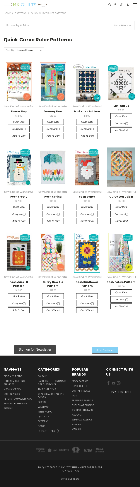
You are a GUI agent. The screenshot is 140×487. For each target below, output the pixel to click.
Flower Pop (19, 111)
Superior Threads (82, 410)
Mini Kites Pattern (87, 111)
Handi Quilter (80, 386)
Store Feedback (105, 350)
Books (41, 426)
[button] (69, 25)
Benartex (77, 424)
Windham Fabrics (82, 419)
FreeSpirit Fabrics (82, 400)
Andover (77, 414)
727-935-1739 (121, 392)
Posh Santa (87, 196)
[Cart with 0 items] (128, 4)
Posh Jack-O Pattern (19, 284)
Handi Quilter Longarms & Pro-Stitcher (52, 382)
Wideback (43, 406)
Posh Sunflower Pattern (87, 284)
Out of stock (87, 221)
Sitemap (8, 408)
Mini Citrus (121, 106)
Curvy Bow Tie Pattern (53, 284)
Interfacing (45, 411)
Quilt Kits (43, 416)
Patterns (43, 421)
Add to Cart (18, 135)
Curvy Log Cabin (121, 196)
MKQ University (12, 389)
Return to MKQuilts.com (18, 398)
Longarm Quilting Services (14, 382)
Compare (18, 128)
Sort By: (10, 50)
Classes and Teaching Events (51, 395)
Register (22, 403)
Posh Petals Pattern (121, 282)
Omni (75, 395)
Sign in (8, 403)
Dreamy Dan (53, 111)
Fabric (42, 402)
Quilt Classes (12, 394)
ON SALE (42, 376)
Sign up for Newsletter (35, 349)
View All (76, 429)
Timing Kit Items (47, 389)
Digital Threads (13, 376)
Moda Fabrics (80, 381)
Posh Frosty (18, 196)
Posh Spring (53, 196)
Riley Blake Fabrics (83, 405)
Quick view (19, 121)
